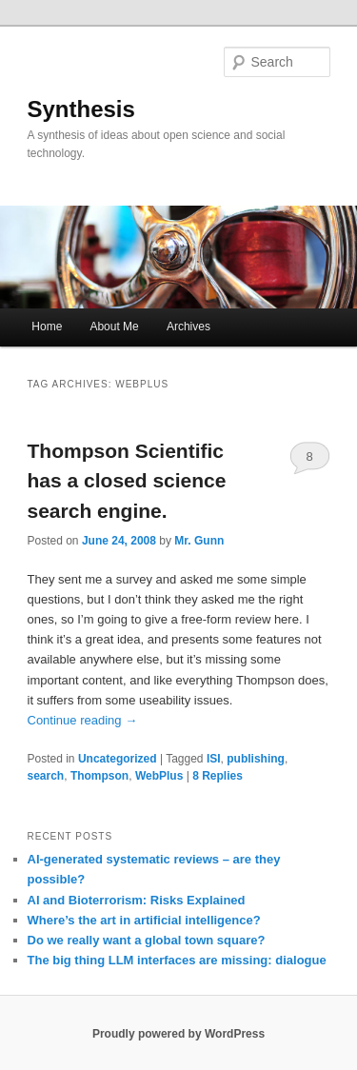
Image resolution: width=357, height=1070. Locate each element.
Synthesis (81, 109)
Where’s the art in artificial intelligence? (144, 920)
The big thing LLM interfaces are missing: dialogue (177, 960)
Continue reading (83, 720)
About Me (113, 326)
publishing (256, 758)
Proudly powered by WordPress (178, 1033)
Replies (217, 776)
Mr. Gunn (199, 540)
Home (46, 326)
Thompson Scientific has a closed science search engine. (127, 481)
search (46, 776)
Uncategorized (117, 758)
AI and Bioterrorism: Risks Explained (137, 900)
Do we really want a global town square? (147, 940)
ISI (214, 758)
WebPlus (159, 776)
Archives (188, 326)
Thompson (99, 776)
